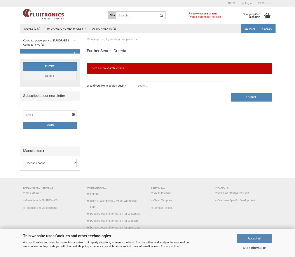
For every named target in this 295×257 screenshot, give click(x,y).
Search (249, 28)
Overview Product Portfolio (233, 192)
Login (50, 125)
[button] (231, 3)
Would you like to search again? (106, 85)
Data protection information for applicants (115, 227)
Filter (50, 66)
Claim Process (162, 192)
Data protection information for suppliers (114, 220)
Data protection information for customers (115, 213)
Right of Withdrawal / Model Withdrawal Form (113, 204)
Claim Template (163, 200)
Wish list (265, 3)
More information (255, 248)
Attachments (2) (104, 28)
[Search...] (112, 15)
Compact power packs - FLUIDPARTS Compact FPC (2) (46, 42)
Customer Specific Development (236, 200)
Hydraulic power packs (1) (66, 28)
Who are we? (33, 192)
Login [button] (246, 3)
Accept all (255, 238)
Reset (50, 76)
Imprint (94, 193)
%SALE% (266, 28)
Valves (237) (31, 28)
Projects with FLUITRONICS (42, 200)
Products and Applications (41, 207)
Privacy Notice (170, 246)
